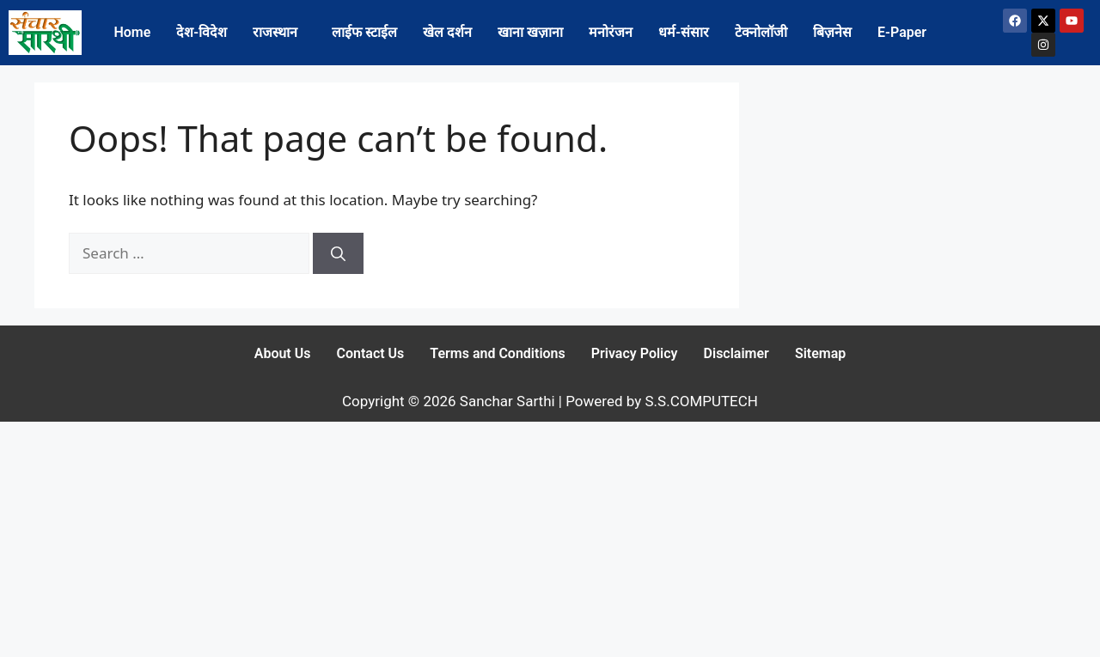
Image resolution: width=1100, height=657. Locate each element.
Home (131, 32)
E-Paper (901, 32)
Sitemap (820, 353)
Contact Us (370, 353)
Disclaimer (736, 353)
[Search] (338, 253)
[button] (279, 32)
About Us (282, 353)
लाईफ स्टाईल (364, 32)
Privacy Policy (634, 353)
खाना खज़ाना (530, 32)
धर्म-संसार (683, 32)
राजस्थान (275, 32)
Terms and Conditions (497, 353)
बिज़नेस (832, 32)
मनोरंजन (610, 32)
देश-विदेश (201, 32)
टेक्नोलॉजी (761, 32)
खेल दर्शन (447, 32)
